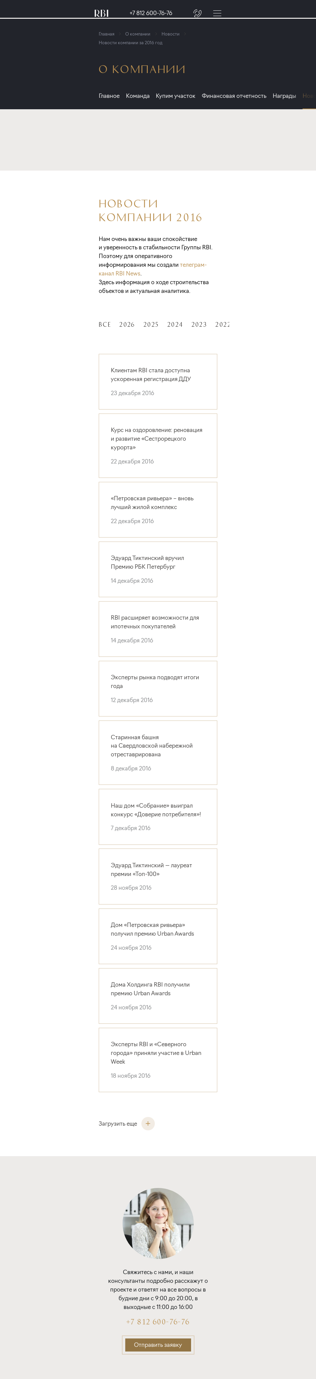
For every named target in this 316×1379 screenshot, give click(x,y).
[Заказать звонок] (197, 13)
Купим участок (181, 95)
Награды (295, 95)
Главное (109, 95)
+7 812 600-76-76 (151, 13)
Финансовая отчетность (242, 95)
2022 (223, 324)
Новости (174, 34)
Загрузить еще (127, 1123)
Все (105, 324)
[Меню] (217, 13)
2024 (175, 324)
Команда (140, 95)
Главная (110, 34)
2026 (127, 324)
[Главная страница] (101, 13)
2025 (151, 324)
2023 (199, 324)
